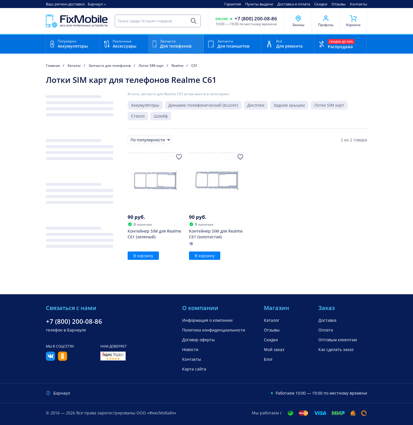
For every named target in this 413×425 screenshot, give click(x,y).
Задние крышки (289, 105)
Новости (190, 349)
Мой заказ (274, 349)
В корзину (143, 255)
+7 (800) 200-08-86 (256, 18)
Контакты (358, 4)
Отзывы (339, 4)
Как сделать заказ (336, 349)
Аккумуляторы (145, 105)
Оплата (325, 330)
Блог (268, 359)
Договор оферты (198, 339)
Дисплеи (255, 105)
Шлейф (161, 116)
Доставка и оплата (293, 4)
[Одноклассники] (62, 359)
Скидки (320, 4)
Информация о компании (207, 320)
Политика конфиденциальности (213, 330)
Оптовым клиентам (337, 339)
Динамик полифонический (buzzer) (203, 105)
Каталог (271, 320)
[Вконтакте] (50, 359)
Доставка (327, 320)
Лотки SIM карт (329, 105)
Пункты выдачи (259, 4)
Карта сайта (194, 369)
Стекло (138, 116)
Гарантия (232, 4)
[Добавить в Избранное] (179, 157)
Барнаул (95, 4)
